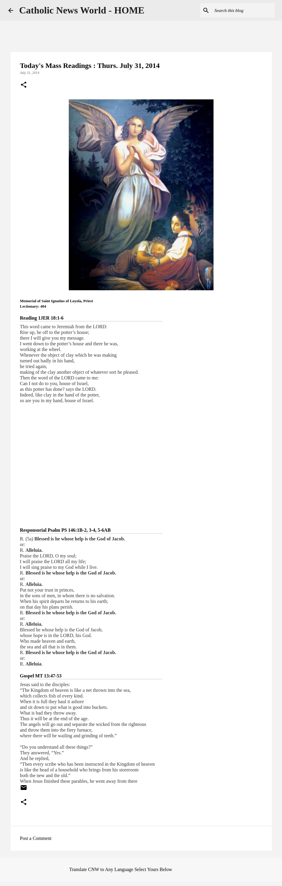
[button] (23, 85)
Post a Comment (36, 838)
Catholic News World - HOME (81, 10)
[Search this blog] (243, 10)
